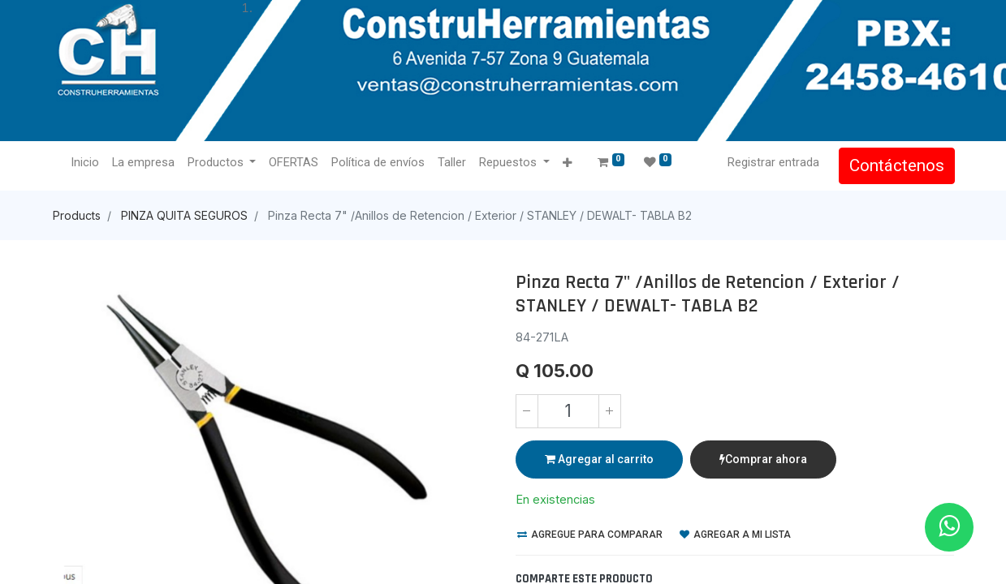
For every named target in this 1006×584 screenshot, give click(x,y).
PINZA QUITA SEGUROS (184, 215)
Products (77, 215)
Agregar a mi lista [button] (735, 534)
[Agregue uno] (609, 411)
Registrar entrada (772, 162)
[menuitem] (86, 163)
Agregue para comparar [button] (590, 534)
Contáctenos (895, 165)
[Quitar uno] (527, 411)
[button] (569, 163)
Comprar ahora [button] (763, 459)
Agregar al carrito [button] (599, 459)
